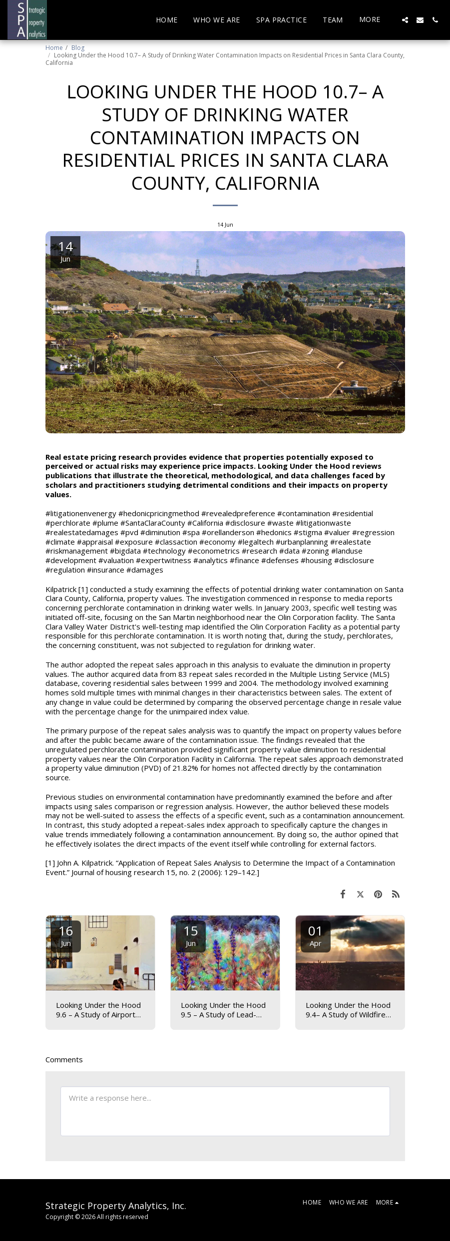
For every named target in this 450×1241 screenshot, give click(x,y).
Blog (77, 47)
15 (191, 935)
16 (66, 935)
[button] (405, 19)
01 (316, 935)
